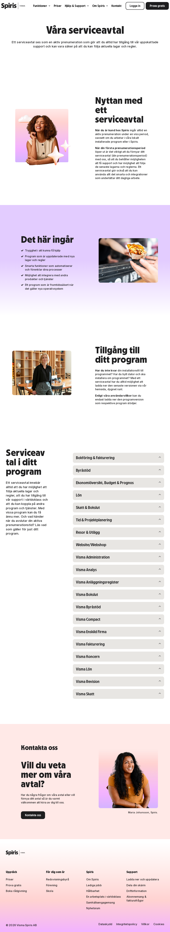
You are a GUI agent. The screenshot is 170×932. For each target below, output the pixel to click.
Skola (49, 891)
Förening (51, 885)
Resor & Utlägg (93, 533)
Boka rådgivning (16, 891)
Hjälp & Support (77, 6)
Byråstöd (93, 470)
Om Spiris (100, 6)
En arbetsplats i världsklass (103, 896)
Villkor (145, 924)
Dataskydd (105, 924)
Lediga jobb (94, 885)
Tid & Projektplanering (95, 520)
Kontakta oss (33, 818)
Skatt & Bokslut (93, 508)
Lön (93, 495)
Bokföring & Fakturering (96, 457)
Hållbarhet (92, 891)
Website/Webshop (93, 545)
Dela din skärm (136, 885)
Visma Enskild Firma (93, 633)
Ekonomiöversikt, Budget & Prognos (106, 482)
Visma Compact (93, 621)
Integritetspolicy (126, 924)
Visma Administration (94, 558)
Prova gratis (157, 6)
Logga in (135, 6)
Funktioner (41, 6)
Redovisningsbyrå (57, 879)
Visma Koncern (93, 658)
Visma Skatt (93, 696)
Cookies (158, 924)
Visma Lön (93, 671)
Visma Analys (93, 570)
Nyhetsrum (93, 908)
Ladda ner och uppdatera (142, 879)
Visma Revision (93, 684)
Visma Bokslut (93, 596)
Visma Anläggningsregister (99, 583)
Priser (57, 6)
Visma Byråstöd (93, 608)
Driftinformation (136, 891)
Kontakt (116, 6)
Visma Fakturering (93, 646)
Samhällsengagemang (100, 902)
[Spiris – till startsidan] (85, 853)
